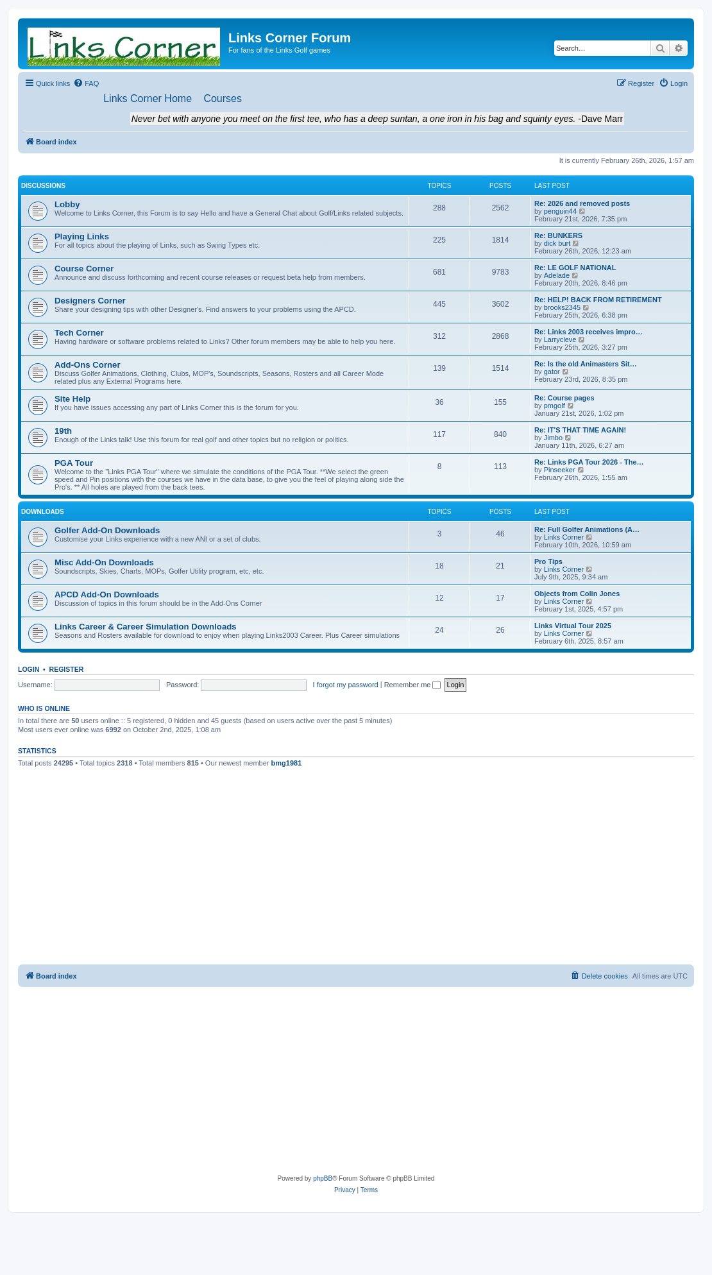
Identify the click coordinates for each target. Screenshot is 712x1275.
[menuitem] (86, 83)
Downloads (42, 512)
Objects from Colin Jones (577, 594)
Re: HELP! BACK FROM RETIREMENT (598, 300)
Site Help (72, 399)
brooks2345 (562, 308)
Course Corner (84, 269)
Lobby (67, 205)
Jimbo (553, 438)
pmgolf (554, 406)
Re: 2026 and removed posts (582, 204)
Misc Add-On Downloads (104, 563)
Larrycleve (560, 340)
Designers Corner (90, 301)
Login (28, 670)
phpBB (322, 1179)
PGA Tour (74, 463)
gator (552, 372)
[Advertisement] (356, 869)
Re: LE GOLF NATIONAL (575, 268)
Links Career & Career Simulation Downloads (146, 627)
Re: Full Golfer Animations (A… (587, 530)
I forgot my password (345, 685)
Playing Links (82, 237)
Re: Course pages (564, 398)
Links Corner (564, 538)
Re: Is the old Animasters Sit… (585, 364)
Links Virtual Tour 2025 (572, 626)
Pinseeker (559, 470)
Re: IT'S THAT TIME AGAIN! (580, 430)
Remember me (412, 685)
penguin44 (560, 212)
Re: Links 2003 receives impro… (588, 332)
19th (63, 431)
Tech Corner (79, 333)
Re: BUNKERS (558, 236)
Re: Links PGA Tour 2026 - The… (589, 462)
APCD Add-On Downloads (107, 595)
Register (66, 670)
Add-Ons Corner (88, 365)
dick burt (557, 244)
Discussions (43, 186)
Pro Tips (548, 562)
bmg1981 (286, 763)
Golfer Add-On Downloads (107, 531)
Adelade (557, 276)
